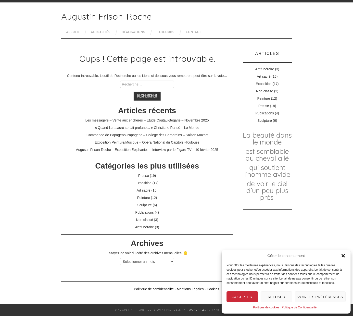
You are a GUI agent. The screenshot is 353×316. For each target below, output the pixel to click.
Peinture (143, 198)
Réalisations (133, 32)
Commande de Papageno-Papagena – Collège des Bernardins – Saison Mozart (147, 135)
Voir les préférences (320, 297)
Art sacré (144, 190)
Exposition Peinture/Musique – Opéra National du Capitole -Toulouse (147, 142)
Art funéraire (144, 227)
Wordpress (197, 309)
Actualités (101, 32)
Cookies (213, 289)
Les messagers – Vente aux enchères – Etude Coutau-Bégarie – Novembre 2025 (147, 120)
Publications (144, 212)
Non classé (144, 220)
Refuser (276, 297)
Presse (143, 176)
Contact (193, 32)
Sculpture (144, 205)
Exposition (143, 183)
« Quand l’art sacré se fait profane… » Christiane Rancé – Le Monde (147, 128)
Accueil (73, 32)
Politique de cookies (266, 307)
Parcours (166, 32)
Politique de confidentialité (154, 289)
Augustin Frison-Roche (106, 16)
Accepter (242, 297)
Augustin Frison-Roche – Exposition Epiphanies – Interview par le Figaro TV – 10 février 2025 (147, 150)
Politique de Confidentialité (299, 307)
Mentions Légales (190, 289)
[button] (343, 255)
